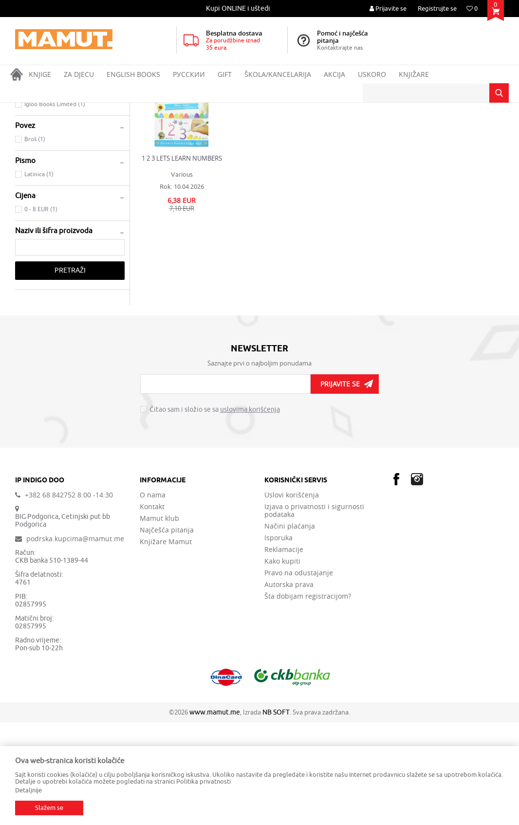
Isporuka (278, 640)
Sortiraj (319, 127)
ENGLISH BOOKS (97, 109)
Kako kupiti (282, 664)
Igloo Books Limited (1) (54, 207)
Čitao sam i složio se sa (214, 512)
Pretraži (70, 373)
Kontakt (152, 609)
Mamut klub (159, 621)
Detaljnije (28, 790)
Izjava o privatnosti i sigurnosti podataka (314, 613)
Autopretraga (277, 127)
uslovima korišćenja (250, 512)
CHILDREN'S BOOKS (47, 156)
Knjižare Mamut (166, 644)
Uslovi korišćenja (291, 598)
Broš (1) (34, 242)
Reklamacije (283, 652)
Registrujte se (437, 8)
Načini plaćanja (289, 629)
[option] (239, 8)
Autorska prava (289, 687)
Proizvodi (55, 109)
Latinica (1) (39, 277)
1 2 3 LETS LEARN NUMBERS (182, 261)
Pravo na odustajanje (298, 675)
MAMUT (25, 109)
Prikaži (395, 127)
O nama (153, 598)
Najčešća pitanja (167, 633)
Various (182, 277)
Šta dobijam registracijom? (307, 699)
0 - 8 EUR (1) (40, 312)
